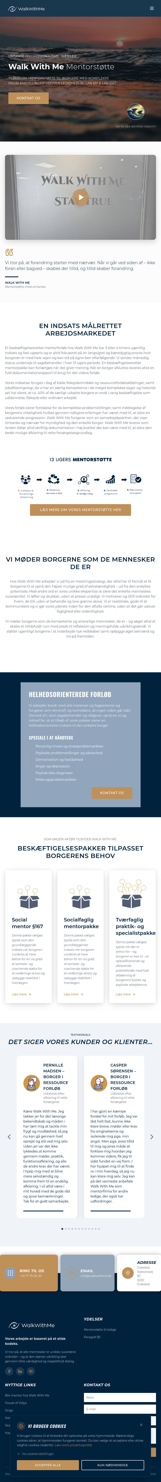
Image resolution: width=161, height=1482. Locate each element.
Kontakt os (28, 98)
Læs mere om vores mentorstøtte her (80, 510)
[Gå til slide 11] (95, 1229)
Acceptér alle (48, 1465)
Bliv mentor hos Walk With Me (27, 1395)
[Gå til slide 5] (75, 1229)
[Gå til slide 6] (79, 1229)
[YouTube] (31, 1371)
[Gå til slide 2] (65, 1229)
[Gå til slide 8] (85, 1229)
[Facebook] (9, 1371)
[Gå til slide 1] (62, 1229)
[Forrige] (9, 1137)
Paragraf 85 (92, 1337)
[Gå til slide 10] (92, 1229)
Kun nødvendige (112, 1465)
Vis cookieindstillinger (35, 1454)
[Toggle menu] (152, 8)
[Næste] (152, 1137)
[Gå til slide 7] (82, 1229)
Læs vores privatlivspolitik (73, 1445)
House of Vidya (16, 1403)
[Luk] (141, 1425)
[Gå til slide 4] (72, 1229)
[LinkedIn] (20, 1371)
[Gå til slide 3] (69, 1229)
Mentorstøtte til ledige (100, 1330)
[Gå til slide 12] (99, 1229)
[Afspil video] (80, 197)
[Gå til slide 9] (89, 1229)
